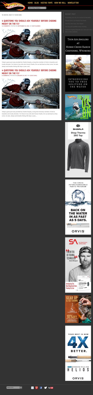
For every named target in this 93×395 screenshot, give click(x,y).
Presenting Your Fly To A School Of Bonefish (78, 17)
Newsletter (73, 2)
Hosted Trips (46, 2)
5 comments (5, 75)
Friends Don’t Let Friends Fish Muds (75, 20)
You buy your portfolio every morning (75, 26)
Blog (37, 2)
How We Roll (60, 2)
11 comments (6, 26)
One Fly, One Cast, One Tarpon (74, 23)
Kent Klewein (36, 26)
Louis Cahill (33, 75)
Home (30, 2)
